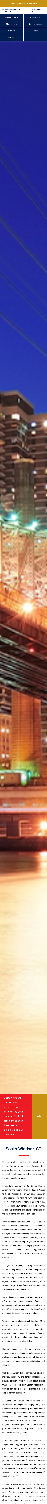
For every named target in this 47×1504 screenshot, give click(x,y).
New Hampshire (35, 24)
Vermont (11, 31)
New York (12, 38)
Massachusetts (11, 17)
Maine (35, 31)
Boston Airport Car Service (13, 11)
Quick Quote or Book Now (23, 3)
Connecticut (35, 17)
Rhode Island (11, 24)
